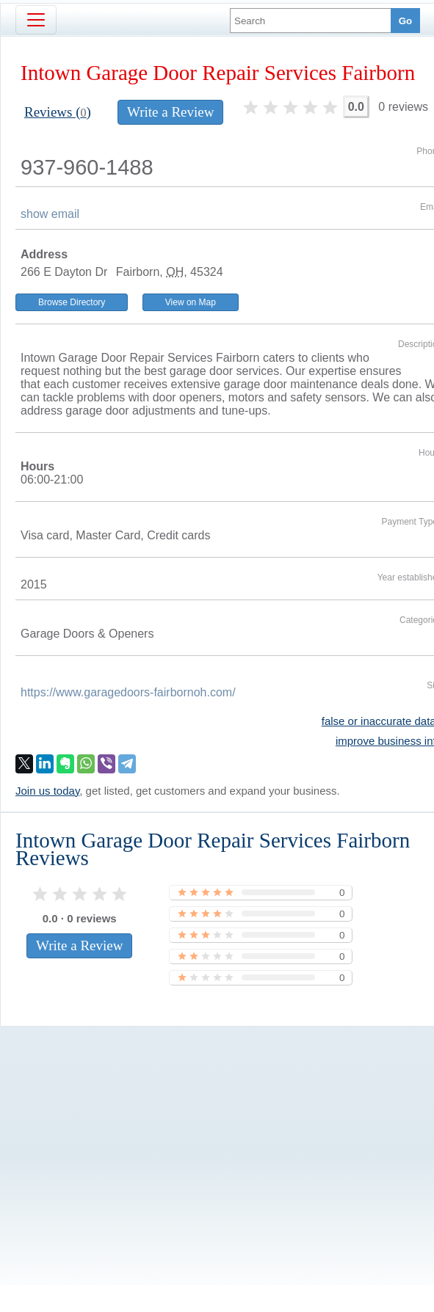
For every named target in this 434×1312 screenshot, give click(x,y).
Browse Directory (71, 302)
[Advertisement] (201, 1130)
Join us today (47, 790)
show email (50, 214)
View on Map (190, 302)
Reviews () (57, 112)
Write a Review (170, 112)
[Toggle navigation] (36, 19)
